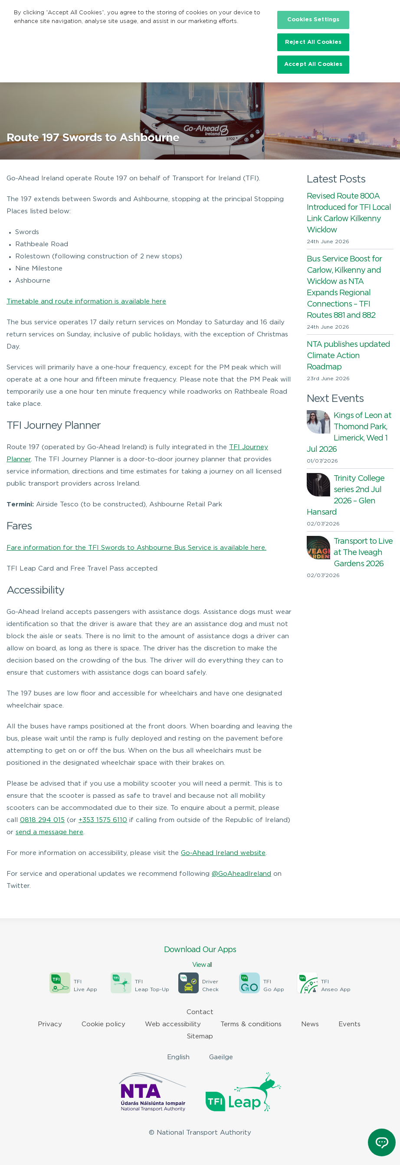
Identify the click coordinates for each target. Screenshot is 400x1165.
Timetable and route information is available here (86, 301)
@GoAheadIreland (241, 874)
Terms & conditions (251, 1024)
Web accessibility (173, 1024)
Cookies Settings (313, 19)
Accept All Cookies (313, 64)
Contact (200, 1012)
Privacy (50, 1024)
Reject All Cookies (313, 42)
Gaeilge (221, 1057)
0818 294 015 (42, 820)
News (310, 1024)
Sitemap (200, 1036)
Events (349, 1024)
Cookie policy (103, 1024)
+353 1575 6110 (103, 820)
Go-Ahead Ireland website (223, 853)
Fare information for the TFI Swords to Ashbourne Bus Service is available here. (136, 548)
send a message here (49, 832)
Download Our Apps (200, 957)
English (178, 1057)
